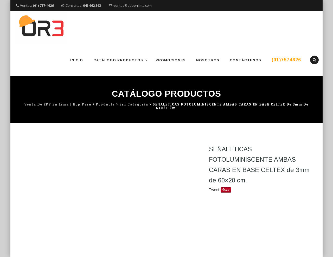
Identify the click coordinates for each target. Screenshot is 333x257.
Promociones (171, 60)
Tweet (214, 189)
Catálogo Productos (118, 60)
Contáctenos (245, 60)
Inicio (76, 60)
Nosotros (207, 60)
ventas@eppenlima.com (132, 5)
